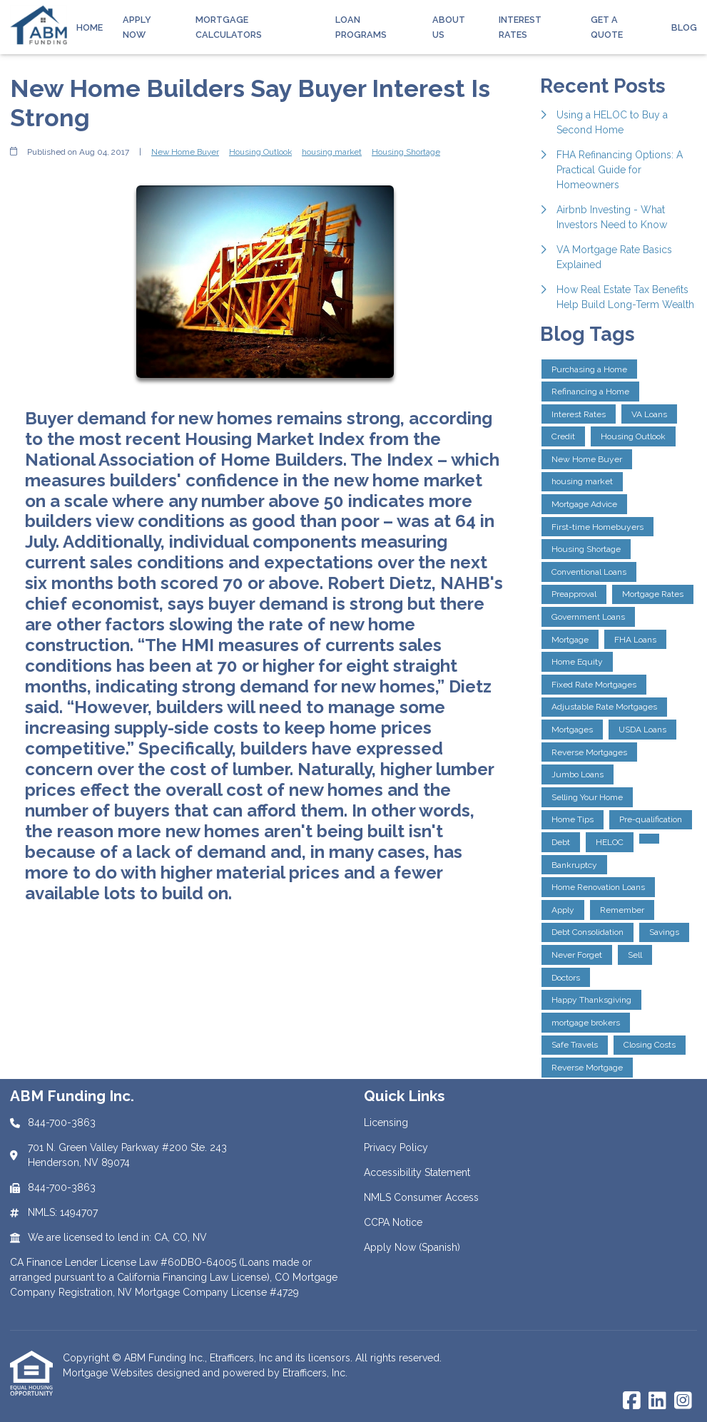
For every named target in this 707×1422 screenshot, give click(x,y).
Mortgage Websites (109, 1372)
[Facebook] (632, 1401)
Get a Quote (607, 27)
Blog (684, 27)
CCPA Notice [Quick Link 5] (393, 1222)
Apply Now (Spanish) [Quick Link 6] (412, 1247)
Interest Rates (520, 27)
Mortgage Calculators (228, 27)
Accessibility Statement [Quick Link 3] (417, 1172)
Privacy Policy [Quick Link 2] (396, 1147)
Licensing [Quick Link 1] (386, 1122)
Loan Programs (361, 27)
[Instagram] (683, 1401)
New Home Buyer (185, 152)
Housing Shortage (406, 152)
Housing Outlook (260, 152)
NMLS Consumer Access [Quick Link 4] (421, 1197)
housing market (332, 152)
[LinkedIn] (657, 1401)
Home (89, 27)
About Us (448, 27)
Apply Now (137, 27)
